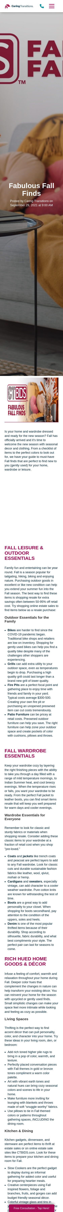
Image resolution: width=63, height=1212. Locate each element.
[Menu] (51, 6)
